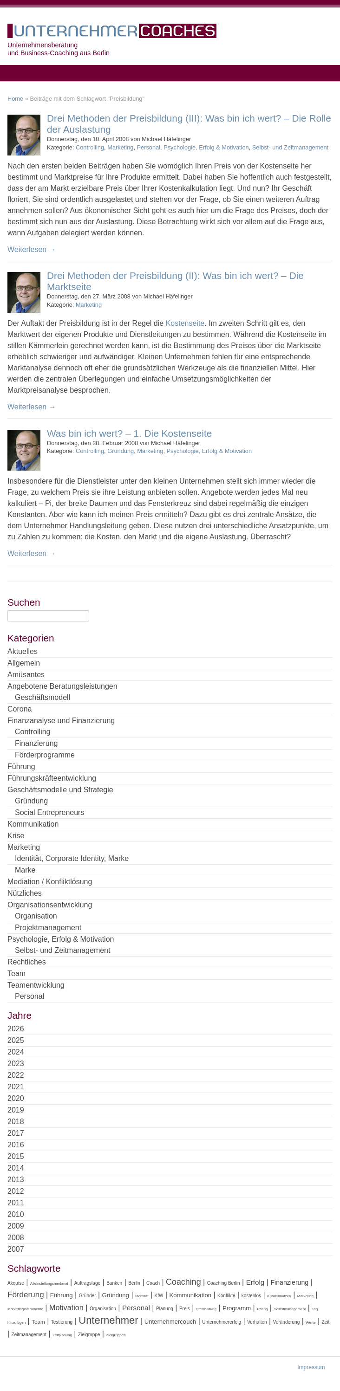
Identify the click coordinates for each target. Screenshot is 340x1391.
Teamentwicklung (36, 985)
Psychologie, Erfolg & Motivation (206, 147)
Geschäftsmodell (42, 697)
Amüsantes (26, 675)
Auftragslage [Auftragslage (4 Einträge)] (87, 1283)
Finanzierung (36, 743)
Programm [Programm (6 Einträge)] (236, 1308)
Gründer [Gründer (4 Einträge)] (87, 1295)
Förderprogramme (45, 755)
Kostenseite (185, 323)
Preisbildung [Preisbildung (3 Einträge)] (206, 1309)
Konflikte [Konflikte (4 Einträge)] (226, 1295)
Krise (15, 836)
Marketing (120, 147)
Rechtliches (26, 962)
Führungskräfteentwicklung (51, 778)
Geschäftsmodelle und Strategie (60, 790)
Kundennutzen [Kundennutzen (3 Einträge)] (279, 1296)
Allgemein (23, 663)
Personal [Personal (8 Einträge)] (136, 1308)
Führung (21, 766)
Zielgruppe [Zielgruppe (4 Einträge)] (89, 1334)
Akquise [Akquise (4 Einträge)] (15, 1283)
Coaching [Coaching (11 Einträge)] (183, 1282)
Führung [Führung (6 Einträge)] (61, 1295)
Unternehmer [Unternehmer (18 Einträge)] (108, 1320)
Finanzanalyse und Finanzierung (61, 721)
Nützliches (24, 893)
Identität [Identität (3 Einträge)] (141, 1296)
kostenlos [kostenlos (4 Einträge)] (251, 1295)
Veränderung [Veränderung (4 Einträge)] (286, 1322)
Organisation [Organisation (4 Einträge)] (103, 1308)
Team (16, 973)
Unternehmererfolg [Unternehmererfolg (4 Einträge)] (221, 1322)
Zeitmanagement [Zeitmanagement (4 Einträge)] (29, 1334)
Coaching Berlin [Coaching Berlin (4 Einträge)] (223, 1283)
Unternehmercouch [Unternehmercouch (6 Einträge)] (170, 1321)
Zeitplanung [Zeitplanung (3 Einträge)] (62, 1335)
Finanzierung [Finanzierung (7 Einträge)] (289, 1282)
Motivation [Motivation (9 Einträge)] (66, 1307)
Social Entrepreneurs (49, 812)
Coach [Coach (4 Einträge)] (153, 1283)
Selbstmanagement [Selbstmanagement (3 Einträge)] (290, 1309)
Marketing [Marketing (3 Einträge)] (305, 1296)
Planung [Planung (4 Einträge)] (164, 1308)
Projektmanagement (48, 928)
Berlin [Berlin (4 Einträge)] (134, 1283)
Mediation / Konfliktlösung (49, 882)
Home (15, 98)
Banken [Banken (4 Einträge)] (114, 1283)
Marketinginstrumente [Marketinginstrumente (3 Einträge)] (25, 1309)
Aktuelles (22, 651)
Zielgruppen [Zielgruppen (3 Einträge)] (115, 1335)
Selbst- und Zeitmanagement (290, 147)
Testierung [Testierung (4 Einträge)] (61, 1322)
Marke (25, 870)
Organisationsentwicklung (49, 905)
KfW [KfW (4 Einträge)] (159, 1295)
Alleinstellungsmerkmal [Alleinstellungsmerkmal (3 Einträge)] (49, 1283)
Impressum (311, 1367)
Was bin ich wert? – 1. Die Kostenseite (129, 433)
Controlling (90, 147)
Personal (149, 147)
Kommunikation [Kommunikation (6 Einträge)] (190, 1295)
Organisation (36, 916)
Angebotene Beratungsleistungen (62, 686)
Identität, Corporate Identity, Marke (72, 858)
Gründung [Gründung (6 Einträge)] (115, 1295)
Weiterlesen (31, 249)
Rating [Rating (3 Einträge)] (262, 1309)
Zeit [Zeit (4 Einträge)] (326, 1322)
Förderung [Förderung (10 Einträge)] (25, 1294)
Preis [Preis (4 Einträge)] (184, 1308)
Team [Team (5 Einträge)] (38, 1322)
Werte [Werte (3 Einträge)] (310, 1322)
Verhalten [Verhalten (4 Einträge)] (257, 1322)
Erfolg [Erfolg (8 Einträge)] (255, 1282)
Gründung (120, 450)
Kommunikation (33, 824)
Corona (19, 709)
